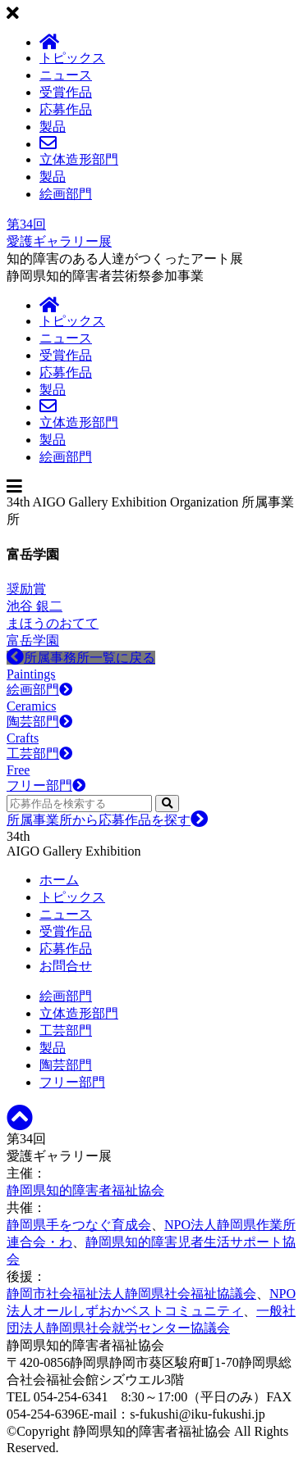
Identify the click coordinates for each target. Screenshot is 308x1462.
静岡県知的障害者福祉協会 (85, 1190)
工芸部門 (65, 1030)
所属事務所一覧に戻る (81, 658)
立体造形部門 (78, 159)
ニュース (65, 75)
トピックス (72, 58)
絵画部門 (65, 194)
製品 (52, 127)
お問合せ (65, 966)
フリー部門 (72, 1082)
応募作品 (65, 109)
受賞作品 (65, 92)
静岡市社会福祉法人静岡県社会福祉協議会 (131, 1294)
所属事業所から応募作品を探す (107, 820)
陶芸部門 (65, 1065)
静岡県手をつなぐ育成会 (79, 1225)
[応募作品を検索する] (79, 803)
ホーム (59, 880)
